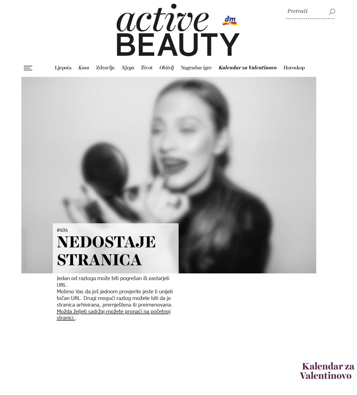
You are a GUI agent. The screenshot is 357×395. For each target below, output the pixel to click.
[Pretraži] (310, 11)
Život (147, 66)
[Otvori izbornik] (28, 66)
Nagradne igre (196, 66)
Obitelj (166, 66)
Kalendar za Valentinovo (248, 66)
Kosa (83, 66)
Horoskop (294, 66)
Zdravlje (105, 66)
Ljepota (63, 66)
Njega (128, 66)
